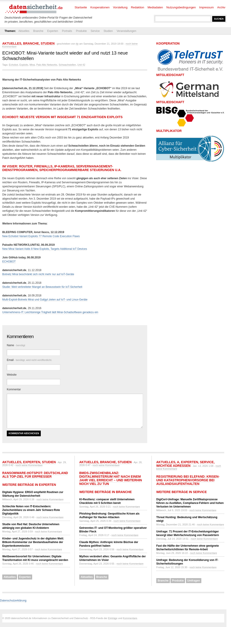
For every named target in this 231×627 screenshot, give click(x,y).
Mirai (32, 64)
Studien (108, 31)
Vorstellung (120, 7)
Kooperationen (100, 7)
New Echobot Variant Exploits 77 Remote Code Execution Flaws (41, 236)
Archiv (221, 7)
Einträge (112, 618)
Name (16, 345)
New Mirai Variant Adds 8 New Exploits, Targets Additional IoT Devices (44, 248)
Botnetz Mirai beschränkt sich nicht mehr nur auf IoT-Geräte (38, 274)
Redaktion (137, 7)
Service (95, 31)
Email (29, 360)
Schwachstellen (67, 64)
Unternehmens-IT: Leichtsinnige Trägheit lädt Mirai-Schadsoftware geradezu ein (50, 312)
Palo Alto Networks (46, 64)
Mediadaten (155, 7)
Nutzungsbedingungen (181, 7)
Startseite (81, 7)
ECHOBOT (9, 261)
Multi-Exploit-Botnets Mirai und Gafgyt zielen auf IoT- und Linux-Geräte (44, 299)
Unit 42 (81, 64)
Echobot (13, 64)
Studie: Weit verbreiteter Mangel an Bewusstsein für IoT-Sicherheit (42, 286)
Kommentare (130, 618)
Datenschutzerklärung (13, 600)
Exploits (23, 64)
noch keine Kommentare (29, 465)
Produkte (81, 31)
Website (12, 374)
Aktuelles (23, 31)
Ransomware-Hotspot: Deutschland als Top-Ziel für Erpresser (35, 474)
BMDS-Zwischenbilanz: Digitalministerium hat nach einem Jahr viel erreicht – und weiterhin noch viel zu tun (110, 478)
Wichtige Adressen (173, 465)
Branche (38, 31)
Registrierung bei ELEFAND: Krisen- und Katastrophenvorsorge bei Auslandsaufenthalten (187, 480)
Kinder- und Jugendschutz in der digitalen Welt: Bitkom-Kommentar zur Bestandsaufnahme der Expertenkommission (33, 542)
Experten (52, 31)
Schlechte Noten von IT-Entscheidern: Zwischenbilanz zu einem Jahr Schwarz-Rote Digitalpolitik (31, 510)
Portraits (67, 31)
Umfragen (193, 580)
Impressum (206, 7)
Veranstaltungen (126, 31)
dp (77, 43)
